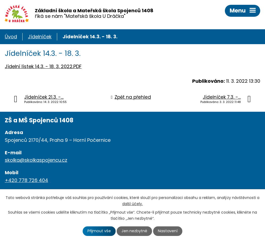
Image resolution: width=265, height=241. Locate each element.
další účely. (132, 203)
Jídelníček (40, 36)
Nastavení (168, 231)
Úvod (11, 36)
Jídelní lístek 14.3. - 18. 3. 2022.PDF (43, 66)
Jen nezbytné (134, 231)
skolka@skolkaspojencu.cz (36, 160)
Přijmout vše (99, 231)
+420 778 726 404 (26, 180)
